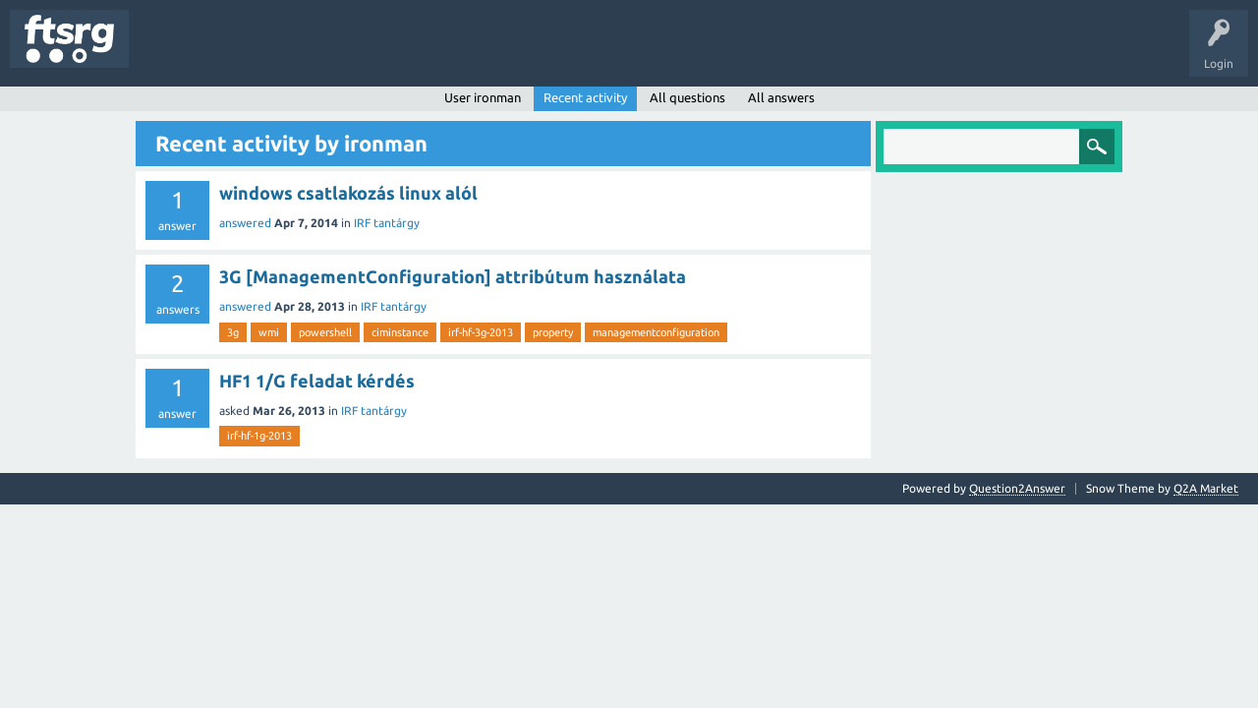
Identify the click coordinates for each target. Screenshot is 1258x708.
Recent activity (585, 97)
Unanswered (253, 53)
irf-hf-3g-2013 (480, 332)
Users (389, 53)
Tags (328, 53)
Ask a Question (581, 53)
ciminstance (400, 332)
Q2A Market (1205, 488)
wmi (268, 332)
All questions (687, 97)
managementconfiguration (656, 332)
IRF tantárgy (387, 222)
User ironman (482, 97)
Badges (450, 53)
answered (245, 222)
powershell (325, 332)
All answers (781, 97)
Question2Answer (1017, 488)
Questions (170, 53)
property (553, 332)
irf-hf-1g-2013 (259, 436)
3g (233, 332)
